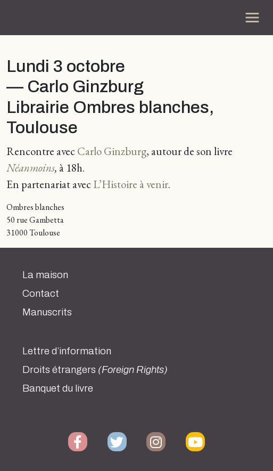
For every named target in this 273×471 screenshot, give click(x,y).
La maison (45, 275)
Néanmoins (30, 167)
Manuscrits (47, 312)
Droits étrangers (95, 369)
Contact (40, 293)
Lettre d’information (66, 351)
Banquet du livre (57, 388)
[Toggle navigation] (252, 17)
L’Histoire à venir (130, 184)
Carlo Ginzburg (111, 151)
